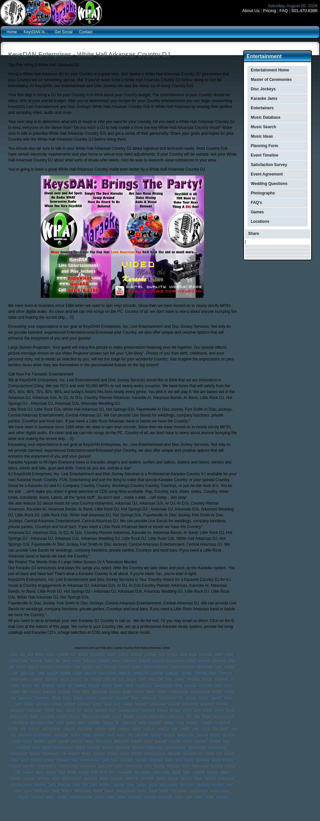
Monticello (94, 747)
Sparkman (132, 778)
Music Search (263, 127)
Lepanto (185, 728)
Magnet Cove (186, 734)
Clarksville (51, 678)
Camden (52, 672)
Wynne (179, 796)
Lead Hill (163, 728)
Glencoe (56, 703)
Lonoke (87, 734)
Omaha (209, 753)
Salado (176, 771)
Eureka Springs (179, 691)
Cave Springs (107, 672)
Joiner (180, 722)
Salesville (199, 771)
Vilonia (28, 790)
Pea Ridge (156, 759)
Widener (62, 796)
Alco (22, 654)
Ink (117, 722)
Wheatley (23, 796)
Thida (76, 784)
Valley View (187, 784)
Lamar (112, 728)
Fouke (135, 697)
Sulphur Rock (226, 778)
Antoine (83, 654)
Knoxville (34, 728)
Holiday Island (158, 716)
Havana (219, 709)
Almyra (39, 654)
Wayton (142, 790)
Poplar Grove (133, 765)
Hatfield (208, 709)
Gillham (29, 703)
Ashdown (137, 654)
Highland (129, 716)
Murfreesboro (51, 753)
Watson (109, 790)
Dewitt (129, 685)
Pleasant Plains (68, 765)
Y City (189, 796)
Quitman (28, 771)
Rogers (72, 771)
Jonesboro (193, 722)
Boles (77, 666)
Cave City (90, 672)
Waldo (56, 790)
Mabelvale (142, 734)
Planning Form (264, 146)
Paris (75, 759)
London (75, 734)
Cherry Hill (225, 672)
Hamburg (101, 709)
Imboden (108, 722)
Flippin (67, 697)
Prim (18, 771)
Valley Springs (168, 784)
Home (12, 32)
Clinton (64, 678)
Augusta (172, 654)
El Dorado (64, 691)
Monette (80, 747)
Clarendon (37, 678)
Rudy (112, 771)
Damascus (193, 678)
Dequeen (94, 685)
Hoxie (60, 722)
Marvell (148, 740)
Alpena (50, 654)
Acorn (14, 654)
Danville (207, 678)
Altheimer (62, 654)
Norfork (125, 753)
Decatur (27, 685)
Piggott (216, 759)
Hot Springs (20, 722)
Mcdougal (201, 740)
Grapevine (141, 703)
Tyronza (141, 784)
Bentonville (130, 660)
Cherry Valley (19, 678)
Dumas (15, 691)
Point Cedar (105, 765)
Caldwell (229, 666)
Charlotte (187, 672)
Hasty (197, 709)
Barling (218, 654)
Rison (62, 771)
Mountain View (217, 747)
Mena (36, 747)
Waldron (66, 790)
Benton (116, 660)
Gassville (216, 697)
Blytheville (47, 666)
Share (253, 233)
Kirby (23, 728)
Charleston (172, 672)
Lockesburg (61, 734)
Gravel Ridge (158, 703)
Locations (260, 221)
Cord (121, 678)
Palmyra (49, 759)
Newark (87, 753)
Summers (40, 784)
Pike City (228, 759)
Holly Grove (176, 716)
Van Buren (203, 784)
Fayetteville (42, 697)
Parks (105, 759)
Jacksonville (129, 722)
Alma (30, 654)
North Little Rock (155, 753)
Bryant (174, 666)
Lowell (110, 734)
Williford (99, 796)
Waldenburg (42, 790)
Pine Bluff (14, 765)
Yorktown (222, 796)
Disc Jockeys (263, 89)
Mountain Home (175, 747)
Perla (178, 759)
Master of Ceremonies (271, 79)
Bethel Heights (175, 660)
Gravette (174, 703)
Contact (85, 32)
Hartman (175, 709)
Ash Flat (123, 654)
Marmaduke (121, 740)
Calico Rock (27, 672)
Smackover (90, 778)
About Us (250, 10)
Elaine (76, 691)
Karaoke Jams (264, 98)
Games (257, 212)
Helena (34, 716)
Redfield (51, 771)
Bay (58, 660)
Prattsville (217, 765)
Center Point (140, 672)
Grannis (128, 703)
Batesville (36, 660)
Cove (169, 678)
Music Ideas (262, 136)
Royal (103, 771)
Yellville (209, 796)
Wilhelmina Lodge (81, 796)
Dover (218, 685)
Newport (112, 753)
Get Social (63, 32)
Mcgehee (215, 740)
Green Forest (190, 703)
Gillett (19, 703)
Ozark (24, 759)
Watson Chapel (126, 790)
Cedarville (124, 672)
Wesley (164, 790)
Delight (61, 685)
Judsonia (207, 722)
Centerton (156, 672)
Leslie (196, 728)
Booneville (111, 666)
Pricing (269, 10)
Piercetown (203, 759)
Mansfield (39, 740)
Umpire (153, 784)
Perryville (142, 759)
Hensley (61, 716)
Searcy (224, 771)
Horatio (206, 716)
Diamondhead (163, 685)
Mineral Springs (63, 747)
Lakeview (100, 728)
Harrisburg (148, 709)
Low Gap (99, 734)
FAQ (284, 10)
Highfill (117, 716)
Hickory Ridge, (91, 716)
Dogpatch (190, 685)
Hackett (89, 709)
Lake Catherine (51, 728)
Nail (64, 753)
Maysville (175, 740)
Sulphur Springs (22, 784)
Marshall (136, 740)
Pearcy (169, 759)
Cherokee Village (205, 672)
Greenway (222, 703)
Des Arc (119, 685)
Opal (219, 753)
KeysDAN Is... (36, 32)
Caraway (65, 672)
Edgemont (49, 691)
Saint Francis (161, 771)
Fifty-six (56, 697)
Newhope (99, 753)
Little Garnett (220, 728)
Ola (200, 753)
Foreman (91, 697)
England (139, 691)
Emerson (115, 691)
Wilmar (111, 796)
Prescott (230, 765)
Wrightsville (165, 796)
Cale (15, 672)
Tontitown (105, 784)
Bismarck (204, 660)
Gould (108, 703)
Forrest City (106, 697)
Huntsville (94, 722)
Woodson (150, 796)
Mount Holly (122, 747)
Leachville (149, 728)
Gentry (228, 697)
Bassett (14, 660)
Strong (198, 778)
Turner (130, 784)
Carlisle (78, 672)
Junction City (223, 722)
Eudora (162, 691)
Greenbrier (207, 703)
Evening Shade (200, 691)
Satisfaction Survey (269, 164)
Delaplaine (48, 685)
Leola (174, 728)
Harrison (162, 709)
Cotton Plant (156, 678)
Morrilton (107, 747)
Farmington (25, 697)
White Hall (110, 678)
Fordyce (78, 697)
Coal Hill (76, 678)
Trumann (119, 784)
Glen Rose (43, 703)
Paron (115, 759)
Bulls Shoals (205, 666)
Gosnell (97, 703)
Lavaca (136, 728)
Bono (98, 666)
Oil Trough (190, 753)
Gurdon (70, 709)
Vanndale (217, 784)
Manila (27, 740)
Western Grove (220, 790)
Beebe (77, 660)
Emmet (127, 691)
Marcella (63, 740)
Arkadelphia (97, 654)
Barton (229, 654)
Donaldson (206, 685)
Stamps (161, 778)
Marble (52, 740)
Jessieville (155, 722)
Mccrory (188, 740)
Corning (131, 678)
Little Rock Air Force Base (35, 734)
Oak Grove (174, 753)
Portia (148, 765)
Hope (196, 716)
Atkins (162, 654)
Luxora (121, 734)
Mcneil (227, 740)
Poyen (186, 765)
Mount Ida (138, 747)
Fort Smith (122, 697)
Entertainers (262, 108)
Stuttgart (210, 778)
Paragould (63, 759)
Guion (60, 709)
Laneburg (124, 728)
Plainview (29, 765)
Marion (89, 740)
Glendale (70, 703)
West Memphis (198, 790)
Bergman (145, 660)
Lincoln (206, 728)
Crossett (179, 678)
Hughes (71, 722)
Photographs (263, 193)
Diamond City (143, 685)
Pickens (189, 759)
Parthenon (127, 759)
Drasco (228, 685)
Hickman (74, 716)
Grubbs (49, 709)
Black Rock (219, 660)
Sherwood (43, 778)
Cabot (218, 666)
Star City (173, 778)
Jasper (142, 722)
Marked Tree (103, 740)
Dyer (25, 691)
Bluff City (33, 666)
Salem (187, 771)
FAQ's (256, 202)
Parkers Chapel (90, 759)
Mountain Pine (197, 747)
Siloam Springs (72, 778)
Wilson (121, 796)
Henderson (47, 716)
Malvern (215, 734)
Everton (217, 691)
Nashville (74, 753)
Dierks (178, 685)
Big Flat (192, 660)
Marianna (77, 740)
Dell (70, 685)
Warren (98, 790)
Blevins (20, 666)
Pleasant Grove (47, 765)
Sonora (104, 778)
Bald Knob (206, 654)
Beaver (66, 660)
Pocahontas (88, 765)
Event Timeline (264, 155)
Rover (95, 771)
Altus (73, 654)
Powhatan (173, 765)
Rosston (83, 771)
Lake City (69, 728)
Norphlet (136, 753)
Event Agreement (267, 174)
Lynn (130, 734)
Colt (86, 678)
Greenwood (17, 709)
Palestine (36, 759)
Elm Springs (100, 691)
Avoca (193, 654)
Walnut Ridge (82, 790)
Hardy (112, 709)
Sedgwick (15, 778)
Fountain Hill (148, 697)
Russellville (125, 771)
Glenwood (84, 703)
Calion (41, 672)
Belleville (104, 660)
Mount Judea (155, 747)
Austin (184, 654)
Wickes (51, 796)
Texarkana (65, 784)
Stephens (186, 778)
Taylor (52, 784)
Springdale (147, 778)
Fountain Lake (167, 697)
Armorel (111, 654)
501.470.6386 (304, 10)
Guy (79, 709)
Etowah (151, 691)
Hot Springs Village (42, 722)
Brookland (162, 666)
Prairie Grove (200, 765)
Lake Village (84, 728)
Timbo (93, 784)
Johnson (169, 722)
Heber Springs (18, 716)
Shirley (56, 778)
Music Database (265, 117)
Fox (181, 697)
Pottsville (159, 765)
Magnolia (202, 734)
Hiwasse (141, 716)
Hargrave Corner (129, 709)
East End (35, 691)
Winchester (135, 796)
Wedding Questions (269, 183)
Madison (155, 734)
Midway (46, 747)
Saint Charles (143, 771)
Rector (40, 771)
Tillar (85, 784)
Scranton (212, 771)
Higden (106, 716)
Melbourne (24, 747)
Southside (117, 778)
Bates (24, 660)
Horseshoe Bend (224, 716)
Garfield (204, 697)
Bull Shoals (187, 666)
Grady (117, 703)
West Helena (178, 790)
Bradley (137, 666)
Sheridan (29, 778)
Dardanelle (221, 678)
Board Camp (63, 666)
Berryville (158, 660)
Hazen (230, 709)
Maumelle (160, 740)
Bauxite (49, 660)
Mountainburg (19, 753)
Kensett (13, 728)
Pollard (118, 765)
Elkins (86, 691)
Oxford (14, 759)
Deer (37, 685)
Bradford (125, 666)
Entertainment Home (270, 70)
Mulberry (34, 753)
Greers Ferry (34, 709)
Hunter (81, 722)
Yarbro (198, 796)
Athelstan (150, 654)
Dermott (107, 685)
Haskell (187, 709)
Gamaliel (191, 697)
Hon (189, 716)
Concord (96, 678)
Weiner (153, 790)
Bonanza (88, 666)
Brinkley (148, 666)
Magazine (169, 734)
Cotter (142, 678)
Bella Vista (90, 660)
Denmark (80, 685)
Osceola (229, 753)
